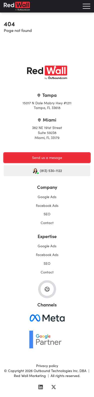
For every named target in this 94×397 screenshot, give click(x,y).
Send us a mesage (47, 157)
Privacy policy (47, 365)
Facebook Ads (47, 205)
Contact (47, 222)
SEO (47, 213)
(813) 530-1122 (47, 171)
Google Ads (47, 196)
